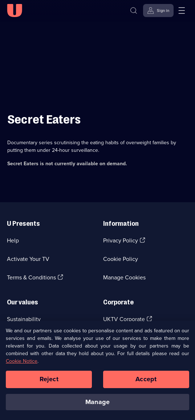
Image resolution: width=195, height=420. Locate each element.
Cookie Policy (120, 259)
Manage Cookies (124, 277)
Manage (97, 403)
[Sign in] (158, 10)
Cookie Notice (21, 363)
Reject (49, 381)
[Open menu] (181, 10)
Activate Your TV (28, 259)
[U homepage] (14, 10)
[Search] (133, 10)
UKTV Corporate (124, 319)
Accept (146, 381)
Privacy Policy (120, 240)
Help (13, 240)
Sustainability (24, 319)
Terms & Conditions (31, 277)
